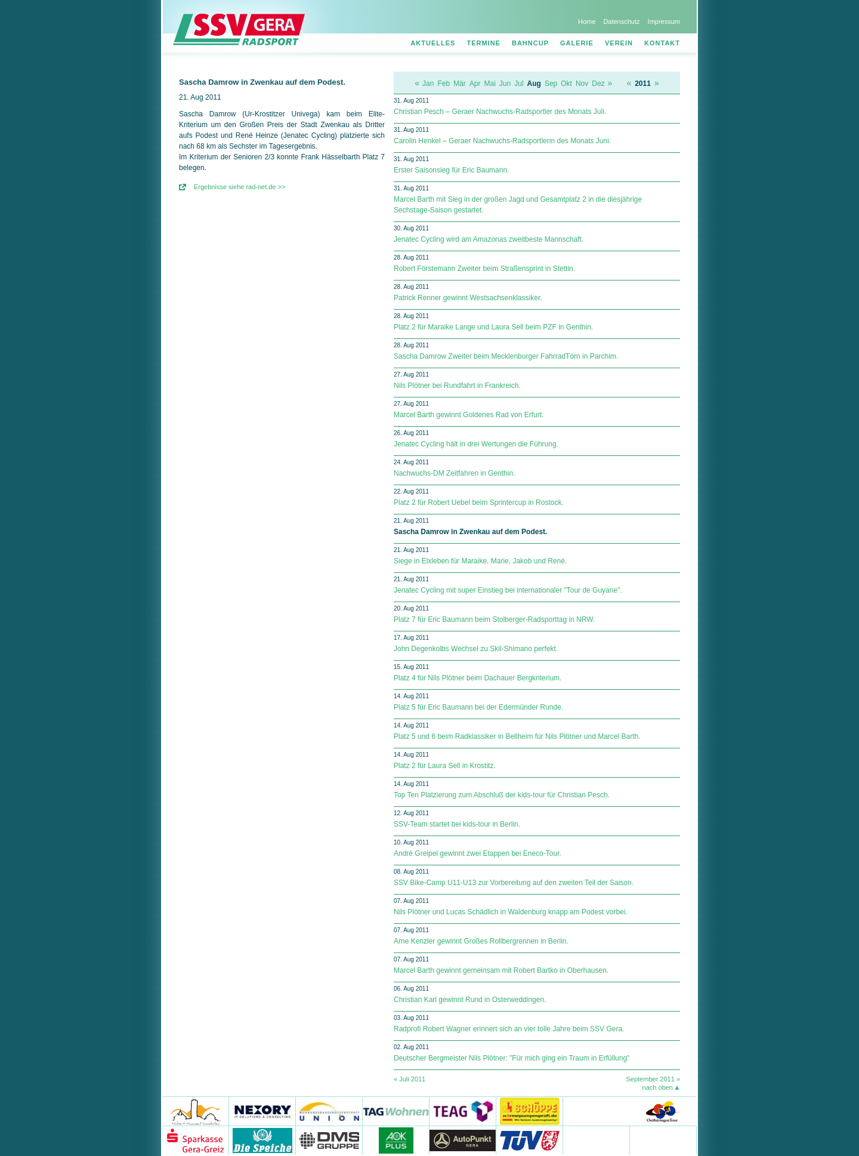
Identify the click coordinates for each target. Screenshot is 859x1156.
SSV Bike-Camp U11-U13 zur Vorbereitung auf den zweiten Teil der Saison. (514, 882)
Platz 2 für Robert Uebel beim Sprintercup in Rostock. (479, 502)
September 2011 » (653, 1079)
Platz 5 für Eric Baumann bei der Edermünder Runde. (478, 707)
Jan (428, 83)
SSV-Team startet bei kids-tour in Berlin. (457, 824)
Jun (505, 83)
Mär (459, 83)
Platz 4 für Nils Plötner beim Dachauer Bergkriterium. (477, 678)
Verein (619, 43)
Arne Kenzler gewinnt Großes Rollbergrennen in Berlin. (481, 941)
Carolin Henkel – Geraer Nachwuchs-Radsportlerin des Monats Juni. (502, 141)
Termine (483, 43)
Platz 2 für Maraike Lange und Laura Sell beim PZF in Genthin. (493, 327)
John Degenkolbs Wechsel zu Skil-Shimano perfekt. (476, 649)
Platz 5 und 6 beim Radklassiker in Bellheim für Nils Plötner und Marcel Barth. (517, 736)
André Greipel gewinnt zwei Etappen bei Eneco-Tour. (477, 853)
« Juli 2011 (409, 1079)
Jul (518, 83)
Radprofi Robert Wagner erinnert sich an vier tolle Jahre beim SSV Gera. (509, 1029)
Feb (443, 83)
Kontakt (662, 43)
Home (586, 21)
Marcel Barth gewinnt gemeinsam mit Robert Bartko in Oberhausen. (501, 970)
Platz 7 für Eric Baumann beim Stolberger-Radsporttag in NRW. (494, 619)
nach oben (657, 1087)
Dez (598, 83)
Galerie (577, 43)
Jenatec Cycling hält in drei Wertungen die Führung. (476, 444)
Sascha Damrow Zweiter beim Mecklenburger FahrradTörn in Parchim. (506, 356)
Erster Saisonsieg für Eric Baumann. (451, 170)
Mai (490, 83)
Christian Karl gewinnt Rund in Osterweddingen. (470, 999)
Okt (566, 83)
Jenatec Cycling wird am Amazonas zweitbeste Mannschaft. (488, 239)
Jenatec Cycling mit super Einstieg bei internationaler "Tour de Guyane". (508, 590)
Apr (475, 83)
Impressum (664, 21)
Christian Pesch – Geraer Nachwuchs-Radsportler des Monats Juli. (500, 111)
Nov (582, 83)
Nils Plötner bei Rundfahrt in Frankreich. (457, 385)
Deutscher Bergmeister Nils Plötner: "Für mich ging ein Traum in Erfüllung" (511, 1058)
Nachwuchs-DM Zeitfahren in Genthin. (454, 473)
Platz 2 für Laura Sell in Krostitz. (445, 766)
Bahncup (530, 43)
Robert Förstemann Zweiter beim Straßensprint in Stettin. (484, 268)
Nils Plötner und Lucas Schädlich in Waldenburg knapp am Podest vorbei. (511, 912)
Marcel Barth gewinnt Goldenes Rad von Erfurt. (468, 415)
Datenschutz (621, 21)
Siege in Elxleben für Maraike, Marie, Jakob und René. (480, 561)
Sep (551, 83)
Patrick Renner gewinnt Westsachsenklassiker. (468, 298)
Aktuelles (432, 43)
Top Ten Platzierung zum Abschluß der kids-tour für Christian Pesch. (502, 795)
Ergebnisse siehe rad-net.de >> (240, 186)
